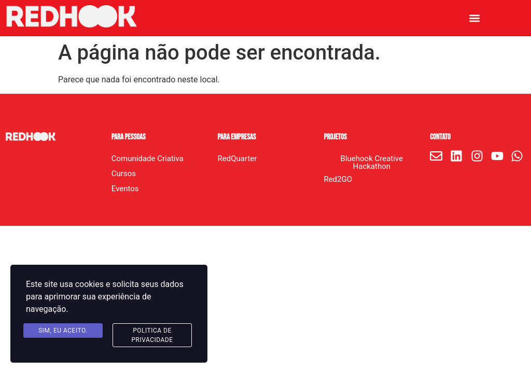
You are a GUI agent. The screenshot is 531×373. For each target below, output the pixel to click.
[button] (474, 18)
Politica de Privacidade (152, 335)
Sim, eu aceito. (63, 330)
